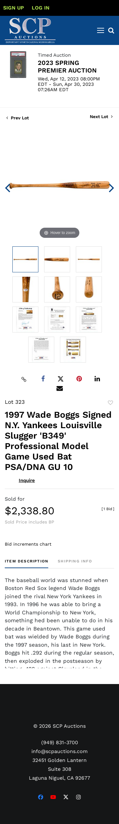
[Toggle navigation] (100, 30)
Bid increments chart (28, 544)
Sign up (13, 8)
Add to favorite (110, 402)
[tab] (26, 563)
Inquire (27, 480)
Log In (41, 8)
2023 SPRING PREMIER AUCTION (67, 66)
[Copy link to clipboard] (24, 379)
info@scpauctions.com (59, 751)
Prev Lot (17, 117)
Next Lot (101, 116)
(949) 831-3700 (59, 742)
